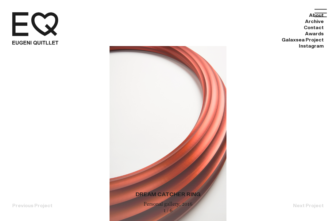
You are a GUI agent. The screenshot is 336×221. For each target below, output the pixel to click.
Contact (173, 15)
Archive (135, 15)
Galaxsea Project (259, 15)
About (100, 15)
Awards (210, 15)
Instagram (311, 15)
